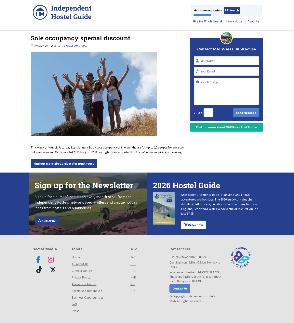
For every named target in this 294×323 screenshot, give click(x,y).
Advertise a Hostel (84, 284)
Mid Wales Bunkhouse (74, 45)
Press (75, 311)
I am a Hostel (234, 21)
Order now (193, 225)
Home (76, 257)
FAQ (74, 304)
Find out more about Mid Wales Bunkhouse (64, 163)
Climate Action (82, 271)
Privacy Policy (81, 277)
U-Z (132, 291)
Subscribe (47, 221)
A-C (132, 257)
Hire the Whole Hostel (206, 21)
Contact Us (179, 288)
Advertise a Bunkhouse (87, 291)
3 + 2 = (198, 113)
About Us (253, 21)
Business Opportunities (87, 297)
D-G (133, 264)
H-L (132, 271)
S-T (132, 284)
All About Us (80, 264)
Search (232, 11)
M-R (133, 277)
